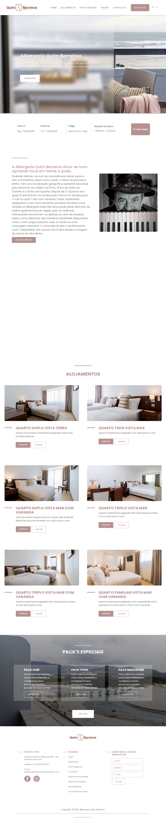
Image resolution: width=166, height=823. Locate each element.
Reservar (29, 78)
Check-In (21, 126)
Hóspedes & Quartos (103, 126)
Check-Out (45, 126)
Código (71, 126)
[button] (154, 7)
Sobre (53, 7)
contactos (119, 7)
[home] (21, 7)
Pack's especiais (88, 7)
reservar (140, 7)
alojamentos (68, 7)
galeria (105, 7)
